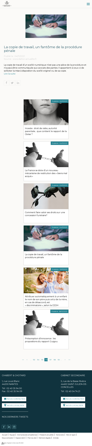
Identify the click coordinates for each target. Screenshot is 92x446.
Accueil (4, 435)
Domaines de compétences (27, 435)
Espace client (20, 438)
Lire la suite (9, 74)
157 (50, 360)
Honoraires (60, 435)
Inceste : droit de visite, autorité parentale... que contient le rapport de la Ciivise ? (46, 131)
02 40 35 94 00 (14, 388)
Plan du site (32, 438)
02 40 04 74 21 (72, 391)
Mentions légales (45, 438)
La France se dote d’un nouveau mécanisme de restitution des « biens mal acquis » (46, 173)
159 (59, 360)
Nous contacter (16, 399)
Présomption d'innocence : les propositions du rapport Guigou (41, 340)
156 (46, 360)
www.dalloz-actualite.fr (25, 59)
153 (34, 360)
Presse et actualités (46, 435)
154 (38, 360)
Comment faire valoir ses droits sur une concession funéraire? (45, 214)
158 (55, 360)
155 (42, 360)
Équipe (12, 435)
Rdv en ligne (70, 435)
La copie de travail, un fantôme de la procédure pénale (43, 256)
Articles (56, 438)
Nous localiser (15, 405)
